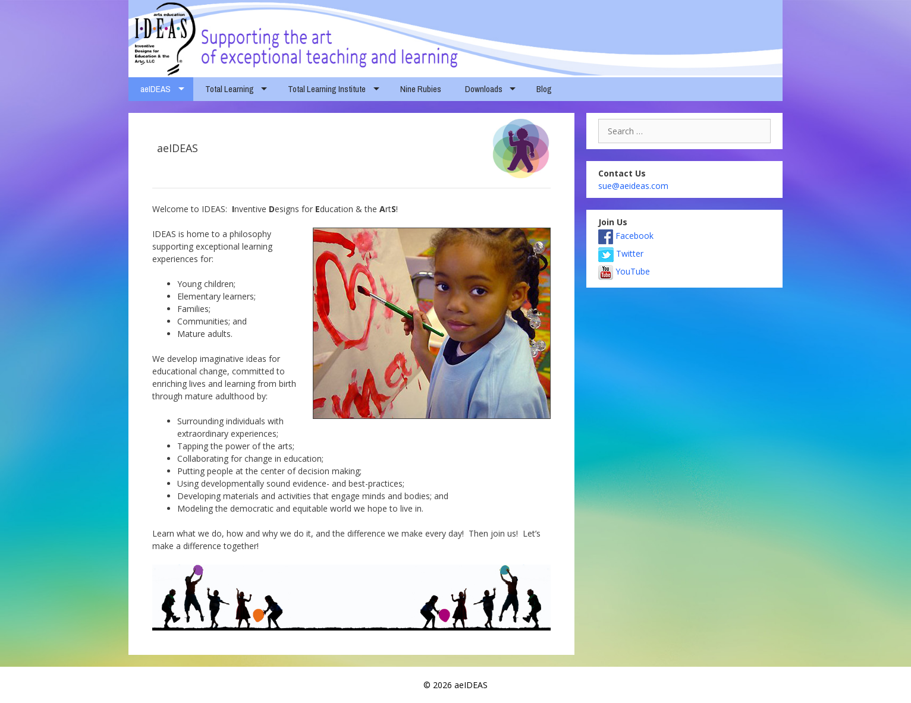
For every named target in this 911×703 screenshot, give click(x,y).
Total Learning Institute (327, 89)
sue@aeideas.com (633, 185)
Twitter (620, 253)
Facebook (626, 235)
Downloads (483, 89)
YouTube (624, 271)
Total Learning (229, 89)
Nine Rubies (420, 89)
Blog (544, 89)
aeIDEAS (155, 89)
